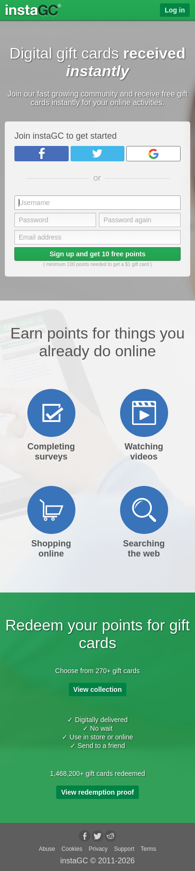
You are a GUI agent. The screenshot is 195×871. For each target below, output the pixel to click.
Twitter (98, 153)
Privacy (98, 849)
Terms (149, 849)
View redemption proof (97, 792)
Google (153, 153)
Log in (175, 10)
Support (124, 849)
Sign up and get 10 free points (97, 254)
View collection (97, 689)
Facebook (41, 153)
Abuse (47, 849)
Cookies (71, 849)
